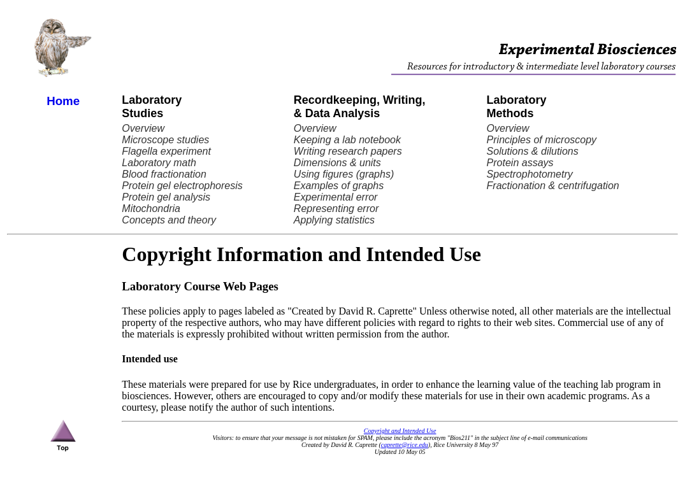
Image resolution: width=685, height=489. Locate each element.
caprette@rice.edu (404, 444)
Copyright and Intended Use (400, 430)
